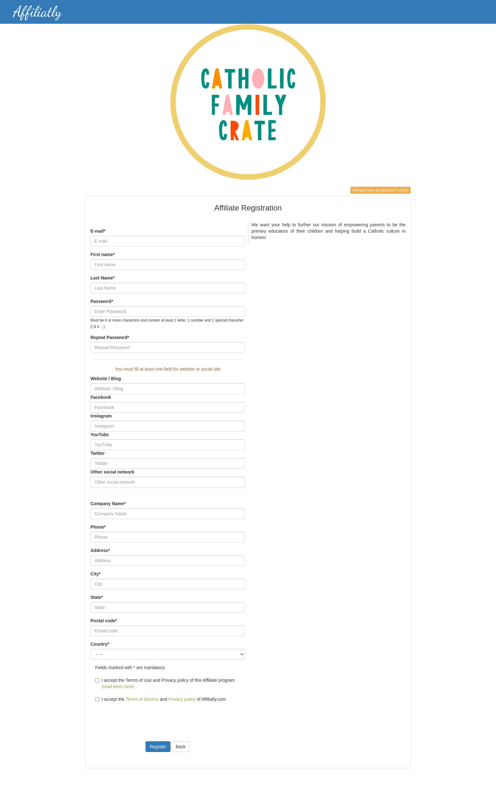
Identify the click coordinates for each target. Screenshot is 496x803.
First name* (102, 254)
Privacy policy (181, 699)
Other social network (112, 471)
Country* (99, 644)
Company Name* (108, 503)
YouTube (99, 434)
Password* (101, 301)
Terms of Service (142, 699)
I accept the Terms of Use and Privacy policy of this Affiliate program (165, 683)
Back (180, 746)
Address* (100, 550)
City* (95, 573)
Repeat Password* (109, 337)
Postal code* (103, 620)
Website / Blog (105, 378)
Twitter (97, 453)
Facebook (100, 397)
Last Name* (102, 277)
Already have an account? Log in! (380, 190)
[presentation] (138, 718)
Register (158, 746)
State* (96, 597)
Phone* (98, 527)
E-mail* (97, 231)
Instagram (101, 415)
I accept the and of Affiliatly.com (160, 699)
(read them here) (118, 686)
